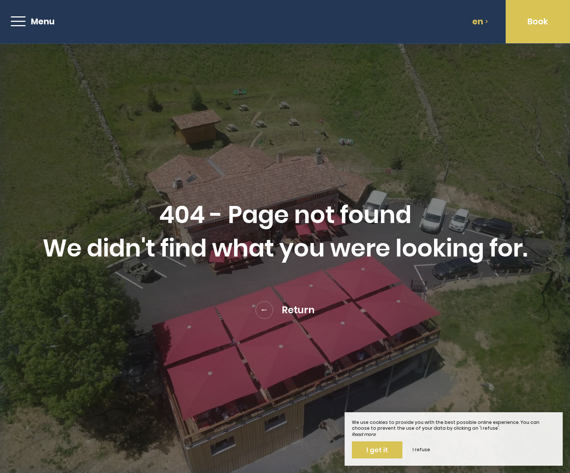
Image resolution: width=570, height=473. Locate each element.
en (480, 21)
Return (285, 310)
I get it (377, 449)
